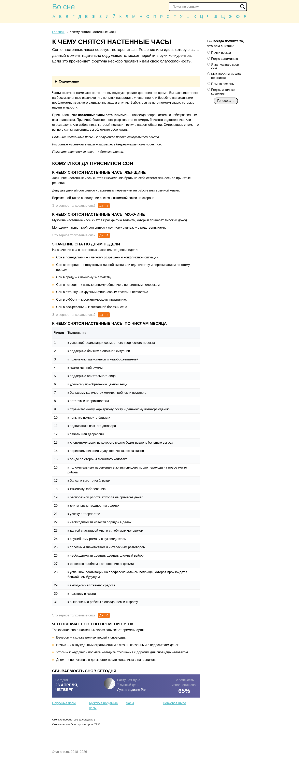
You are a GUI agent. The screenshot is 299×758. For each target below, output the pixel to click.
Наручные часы (64, 703)
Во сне (63, 7)
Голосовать (225, 100)
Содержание (69, 81)
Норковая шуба (174, 703)
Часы (130, 703)
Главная (58, 32)
